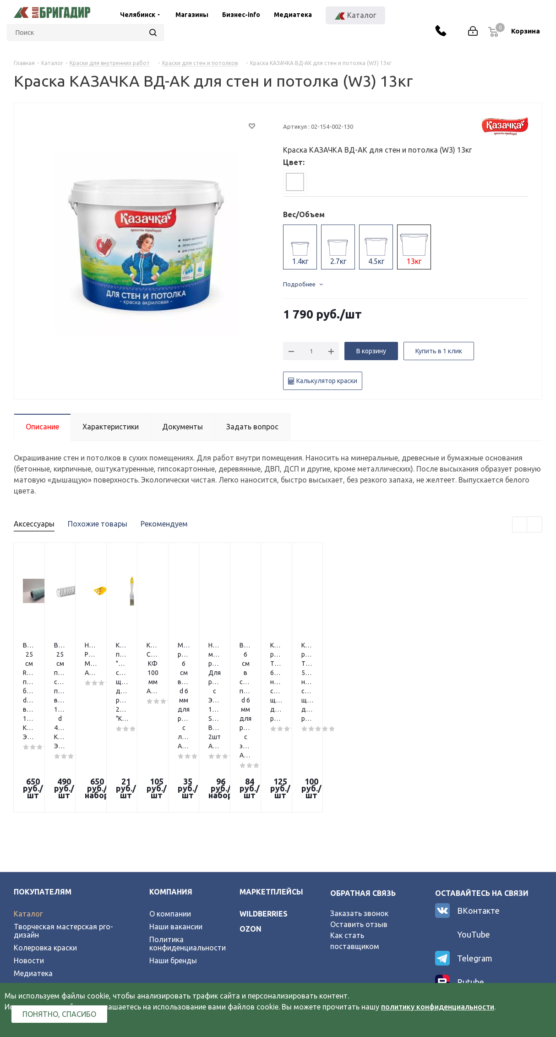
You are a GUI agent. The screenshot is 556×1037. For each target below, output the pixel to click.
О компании (170, 808)
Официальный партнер (54, 906)
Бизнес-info (241, 14)
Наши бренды (173, 855)
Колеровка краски (45, 842)
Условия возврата (45, 881)
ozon (251, 823)
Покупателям (42, 786)
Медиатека (293, 14)
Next (534, 525)
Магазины (191, 14)
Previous (520, 525)
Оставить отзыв (358, 819)
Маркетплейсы (271, 786)
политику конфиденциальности (437, 1007)
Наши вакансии (175, 821)
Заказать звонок (359, 808)
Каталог (28, 808)
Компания (170, 786)
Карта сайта (35, 893)
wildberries (264, 808)
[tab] (295, 182)
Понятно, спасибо (59, 1014)
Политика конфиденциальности (187, 838)
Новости (29, 855)
